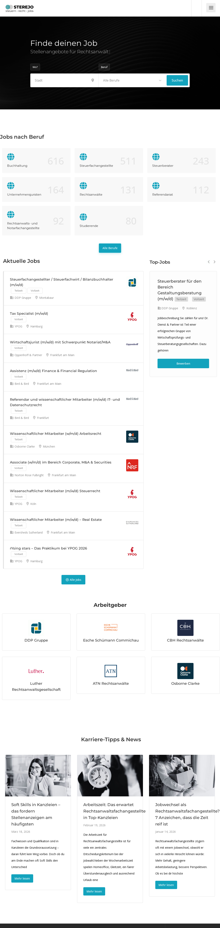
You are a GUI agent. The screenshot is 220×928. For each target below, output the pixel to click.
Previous (208, 261)
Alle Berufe (110, 248)
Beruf (104, 67)
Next (214, 261)
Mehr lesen (22, 878)
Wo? (35, 67)
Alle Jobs (73, 580)
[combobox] (132, 80)
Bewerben (183, 363)
